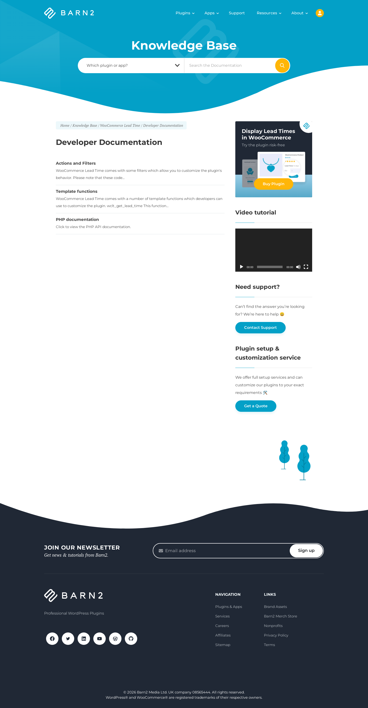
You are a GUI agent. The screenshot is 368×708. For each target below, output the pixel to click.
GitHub (131, 638)
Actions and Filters (76, 163)
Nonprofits (273, 625)
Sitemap (222, 644)
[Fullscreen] (306, 267)
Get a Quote (256, 406)
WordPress (115, 638)
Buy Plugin (273, 184)
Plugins (183, 13)
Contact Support (260, 327)
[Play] (241, 267)
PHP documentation (77, 219)
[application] (273, 250)
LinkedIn (84, 638)
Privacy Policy (276, 635)
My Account (320, 13)
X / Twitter (68, 638)
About (297, 13)
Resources (267, 13)
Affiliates (223, 635)
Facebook (52, 638)
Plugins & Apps (228, 606)
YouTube (99, 638)
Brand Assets (275, 606)
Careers (222, 625)
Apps (210, 13)
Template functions (76, 191)
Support (237, 13)
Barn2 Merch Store (280, 616)
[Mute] (298, 267)
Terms (269, 644)
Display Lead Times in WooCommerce (268, 134)
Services (222, 616)
